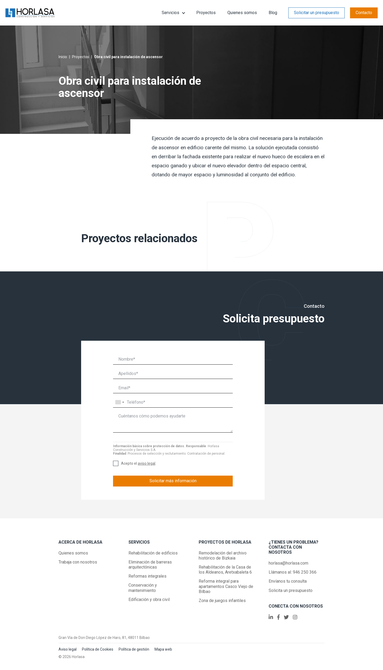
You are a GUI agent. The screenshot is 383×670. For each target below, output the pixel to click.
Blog (273, 12)
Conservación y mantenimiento (142, 588)
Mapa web (163, 649)
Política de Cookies (97, 649)
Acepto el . (138, 464)
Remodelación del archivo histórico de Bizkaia (223, 555)
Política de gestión (134, 649)
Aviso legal (68, 649)
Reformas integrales (147, 576)
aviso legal (146, 463)
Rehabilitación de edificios (153, 553)
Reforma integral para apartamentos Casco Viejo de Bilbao (226, 586)
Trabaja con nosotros (78, 562)
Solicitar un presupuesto (316, 12)
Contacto (364, 12)
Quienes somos (242, 12)
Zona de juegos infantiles (222, 600)
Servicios (170, 12)
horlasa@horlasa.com (288, 563)
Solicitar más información (173, 480)
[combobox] (119, 402)
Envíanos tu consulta (288, 581)
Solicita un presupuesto (291, 590)
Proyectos (206, 12)
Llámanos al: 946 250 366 (293, 572)
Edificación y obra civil (149, 599)
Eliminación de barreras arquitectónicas (150, 565)
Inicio (63, 57)
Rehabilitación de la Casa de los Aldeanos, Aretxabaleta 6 (225, 570)
